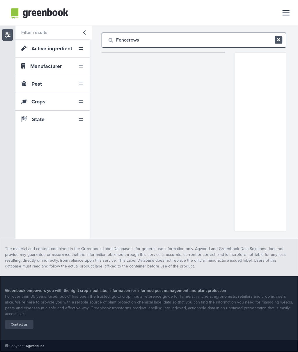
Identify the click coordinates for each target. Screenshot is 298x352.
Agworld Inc (35, 346)
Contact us (19, 324)
